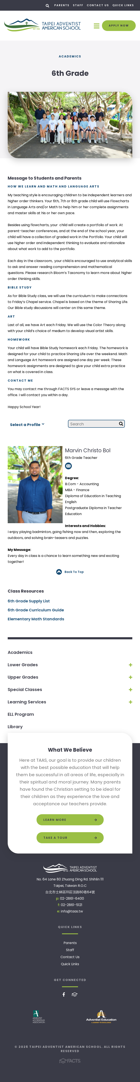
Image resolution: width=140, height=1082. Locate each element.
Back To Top (70, 572)
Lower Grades (23, 665)
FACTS (75, 994)
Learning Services (27, 702)
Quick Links (123, 5)
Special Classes (25, 689)
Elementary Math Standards (36, 619)
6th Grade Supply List (29, 601)
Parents (61, 5)
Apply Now (119, 25)
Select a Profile (27, 424)
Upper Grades (23, 677)
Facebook (63, 994)
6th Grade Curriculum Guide (36, 610)
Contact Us (98, 5)
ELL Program (21, 714)
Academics (20, 652)
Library (15, 726)
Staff (78, 5)
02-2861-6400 (72, 898)
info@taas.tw (72, 911)
